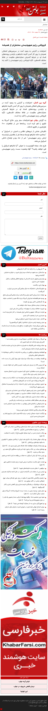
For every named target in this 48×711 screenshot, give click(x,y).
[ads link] (24, 253)
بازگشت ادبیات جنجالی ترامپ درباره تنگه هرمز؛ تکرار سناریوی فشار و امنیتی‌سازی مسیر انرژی (23, 415)
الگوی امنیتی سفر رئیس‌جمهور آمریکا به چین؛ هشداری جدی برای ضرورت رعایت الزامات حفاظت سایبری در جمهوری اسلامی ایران (25, 392)
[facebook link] (21, 177)
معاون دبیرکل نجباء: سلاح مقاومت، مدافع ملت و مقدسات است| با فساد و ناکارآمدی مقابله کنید (23, 327)
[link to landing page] (35, 10)
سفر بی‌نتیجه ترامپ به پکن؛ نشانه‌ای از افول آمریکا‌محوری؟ (26, 322)
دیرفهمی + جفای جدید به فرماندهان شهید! (28, 468)
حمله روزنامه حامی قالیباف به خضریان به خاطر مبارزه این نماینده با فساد (22, 345)
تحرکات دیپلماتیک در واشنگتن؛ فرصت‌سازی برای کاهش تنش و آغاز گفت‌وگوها (24, 486)
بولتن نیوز (34, 120)
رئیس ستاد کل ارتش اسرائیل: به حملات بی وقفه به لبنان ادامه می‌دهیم (23, 457)
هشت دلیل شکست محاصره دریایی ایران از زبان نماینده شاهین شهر (23, 463)
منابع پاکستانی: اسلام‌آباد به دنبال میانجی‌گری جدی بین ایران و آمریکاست (26, 290)
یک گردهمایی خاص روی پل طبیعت (33, 302)
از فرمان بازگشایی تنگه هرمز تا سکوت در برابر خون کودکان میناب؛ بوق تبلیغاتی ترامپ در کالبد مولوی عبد (23, 479)
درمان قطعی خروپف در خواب (24, 686)
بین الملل (35, 37)
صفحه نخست (43, 37)
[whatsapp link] (31, 177)
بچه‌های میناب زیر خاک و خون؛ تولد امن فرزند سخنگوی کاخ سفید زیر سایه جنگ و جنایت (23, 450)
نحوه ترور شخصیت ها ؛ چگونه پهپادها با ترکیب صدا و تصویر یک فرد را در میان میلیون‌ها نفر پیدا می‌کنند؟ (23, 498)
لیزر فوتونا (24, 691)
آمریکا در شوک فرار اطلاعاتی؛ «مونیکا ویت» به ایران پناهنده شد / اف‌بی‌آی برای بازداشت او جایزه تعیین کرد (25, 340)
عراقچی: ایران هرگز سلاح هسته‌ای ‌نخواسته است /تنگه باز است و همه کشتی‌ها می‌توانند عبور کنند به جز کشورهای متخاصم (23, 379)
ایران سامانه (33, 706)
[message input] (24, 227)
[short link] (25, 163)
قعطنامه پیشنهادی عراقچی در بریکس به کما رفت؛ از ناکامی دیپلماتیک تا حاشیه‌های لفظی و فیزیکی (23, 353)
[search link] (3, 19)
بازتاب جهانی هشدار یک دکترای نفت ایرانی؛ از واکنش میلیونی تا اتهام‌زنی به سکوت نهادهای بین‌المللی (22, 441)
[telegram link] (26, 177)
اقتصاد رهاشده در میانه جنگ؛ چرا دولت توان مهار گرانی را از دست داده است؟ (23, 360)
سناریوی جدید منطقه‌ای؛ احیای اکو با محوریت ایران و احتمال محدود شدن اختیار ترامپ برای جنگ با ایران (24, 372)
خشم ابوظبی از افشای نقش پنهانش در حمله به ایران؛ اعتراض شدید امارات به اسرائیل (24, 405)
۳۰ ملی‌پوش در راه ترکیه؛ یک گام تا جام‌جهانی (30, 269)
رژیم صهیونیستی (26, 158)
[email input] (24, 212)
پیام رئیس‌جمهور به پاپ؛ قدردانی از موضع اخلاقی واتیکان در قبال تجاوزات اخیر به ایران (25, 280)
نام (41, 200)
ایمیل (40, 208)
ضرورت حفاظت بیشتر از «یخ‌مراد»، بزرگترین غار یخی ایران (27, 309)
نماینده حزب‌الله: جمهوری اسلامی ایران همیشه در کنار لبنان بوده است (23, 312)
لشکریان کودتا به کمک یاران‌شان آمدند (33, 349)
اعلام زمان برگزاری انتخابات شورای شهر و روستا (30, 410)
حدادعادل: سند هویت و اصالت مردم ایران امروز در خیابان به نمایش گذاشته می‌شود (24, 26)
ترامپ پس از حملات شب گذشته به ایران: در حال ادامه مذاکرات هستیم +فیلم (23, 473)
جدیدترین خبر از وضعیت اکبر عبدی (33, 315)
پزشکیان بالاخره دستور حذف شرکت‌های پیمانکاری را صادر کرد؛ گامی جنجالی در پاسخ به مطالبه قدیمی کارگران (24, 428)
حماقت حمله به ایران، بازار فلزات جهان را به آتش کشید (28, 397)
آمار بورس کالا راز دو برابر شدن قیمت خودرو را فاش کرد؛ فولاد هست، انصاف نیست (23, 366)
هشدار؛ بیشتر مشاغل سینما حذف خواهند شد (30, 305)
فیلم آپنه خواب (24, 681)
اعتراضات (35, 158)
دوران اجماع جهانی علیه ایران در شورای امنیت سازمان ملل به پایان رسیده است (24, 508)
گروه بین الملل (40, 102)
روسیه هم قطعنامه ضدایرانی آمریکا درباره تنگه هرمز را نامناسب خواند (23, 298)
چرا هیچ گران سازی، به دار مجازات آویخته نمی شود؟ (26, 503)
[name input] (24, 204)
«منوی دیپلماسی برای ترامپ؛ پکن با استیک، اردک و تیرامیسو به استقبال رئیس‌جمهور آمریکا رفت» (23, 385)
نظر (41, 216)
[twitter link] (15, 177)
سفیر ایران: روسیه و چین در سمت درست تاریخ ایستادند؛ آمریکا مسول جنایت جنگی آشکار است (23, 492)
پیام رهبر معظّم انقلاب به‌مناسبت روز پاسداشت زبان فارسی (26, 400)
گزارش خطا (24, 168)
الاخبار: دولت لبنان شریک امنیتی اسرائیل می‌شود (29, 319)
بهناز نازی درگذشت (38, 285)
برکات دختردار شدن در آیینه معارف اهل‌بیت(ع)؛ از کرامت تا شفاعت (23, 434)
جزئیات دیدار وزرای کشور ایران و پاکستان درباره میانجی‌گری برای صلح (23, 295)
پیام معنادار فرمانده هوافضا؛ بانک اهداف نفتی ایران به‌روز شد (23, 446)
